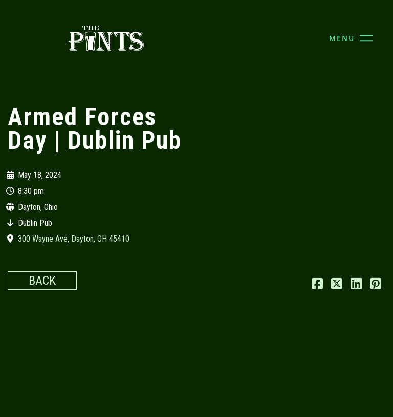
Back (42, 280)
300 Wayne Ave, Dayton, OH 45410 (73, 239)
